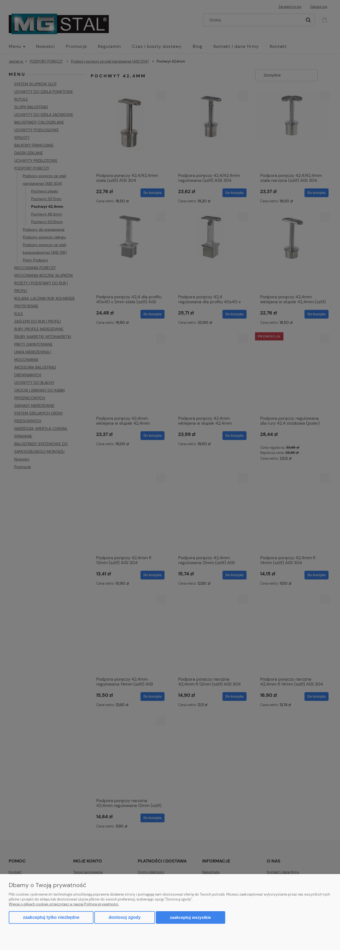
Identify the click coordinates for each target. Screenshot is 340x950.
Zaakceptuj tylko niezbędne (51, 917)
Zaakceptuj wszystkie (190, 917)
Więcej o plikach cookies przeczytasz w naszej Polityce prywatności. (64, 904)
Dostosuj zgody (124, 917)
